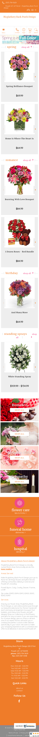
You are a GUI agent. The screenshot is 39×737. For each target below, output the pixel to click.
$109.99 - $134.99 (19, 385)
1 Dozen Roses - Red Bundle (19, 251)
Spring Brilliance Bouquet (19, 86)
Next (35, 77)
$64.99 (19, 147)
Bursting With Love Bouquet (19, 199)
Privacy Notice (25, 733)
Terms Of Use (13, 733)
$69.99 (19, 95)
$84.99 (19, 208)
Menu (3, 33)
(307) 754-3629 (11, 3)
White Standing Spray (19, 376)
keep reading (6, 569)
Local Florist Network (15, 735)
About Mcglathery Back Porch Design (18, 561)
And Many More (19, 312)
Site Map (28, 735)
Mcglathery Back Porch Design (19, 17)
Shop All (26, 47)
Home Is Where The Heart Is (19, 138)
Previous (3, 77)
